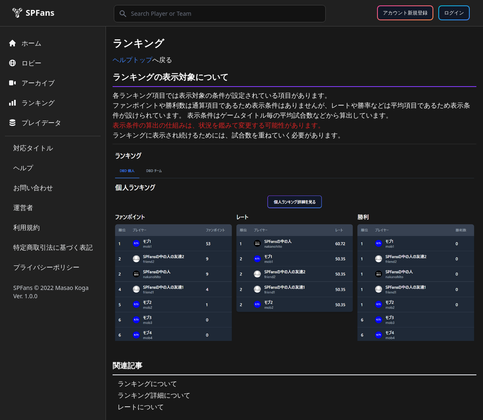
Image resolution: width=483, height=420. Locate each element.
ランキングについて (147, 383)
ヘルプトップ (132, 59)
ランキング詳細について (154, 395)
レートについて (141, 406)
